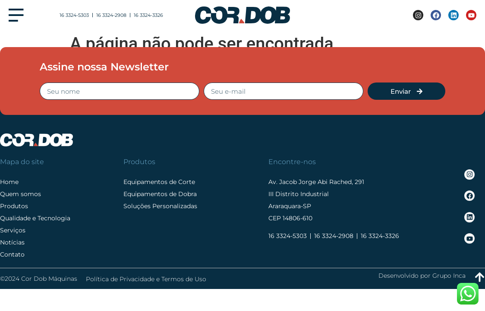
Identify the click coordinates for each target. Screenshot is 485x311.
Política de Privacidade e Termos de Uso (146, 279)
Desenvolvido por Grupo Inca (422, 275)
